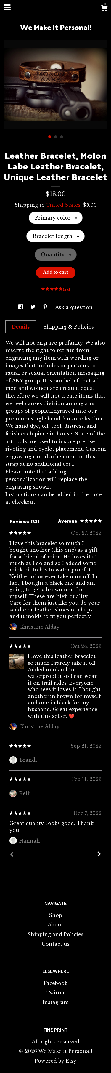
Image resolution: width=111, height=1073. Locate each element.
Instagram (56, 1002)
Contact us (56, 944)
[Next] (99, 854)
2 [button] (55, 136)
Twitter (55, 993)
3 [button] (61, 136)
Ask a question (74, 307)
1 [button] (49, 136)
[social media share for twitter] (33, 307)
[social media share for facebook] (21, 307)
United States (63, 205)
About (55, 925)
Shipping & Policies (68, 327)
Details (21, 327)
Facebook (55, 983)
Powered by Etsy (55, 1061)
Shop (55, 915)
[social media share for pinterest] (46, 307)
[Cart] (104, 8)
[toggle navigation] (7, 7)
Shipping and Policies (55, 934)
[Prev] (11, 855)
